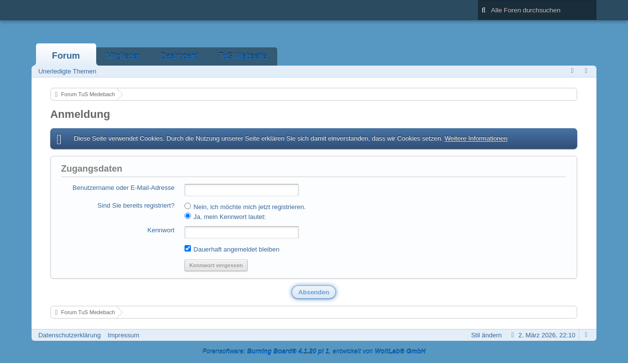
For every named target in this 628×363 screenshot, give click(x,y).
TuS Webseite (243, 56)
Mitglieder (123, 56)
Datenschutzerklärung (69, 335)
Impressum (123, 335)
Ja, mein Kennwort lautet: (225, 216)
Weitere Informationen (476, 138)
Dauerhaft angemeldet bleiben (232, 249)
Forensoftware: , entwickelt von (313, 351)
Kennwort (161, 230)
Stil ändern (486, 335)
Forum (66, 56)
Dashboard (179, 56)
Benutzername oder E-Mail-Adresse (124, 187)
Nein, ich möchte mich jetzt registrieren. (245, 207)
